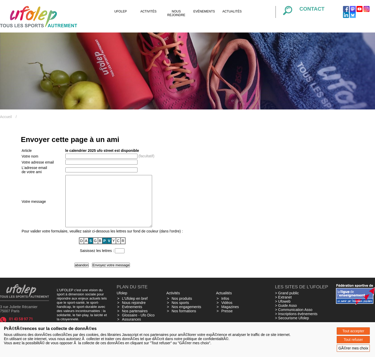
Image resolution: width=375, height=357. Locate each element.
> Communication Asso (293, 320)
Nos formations (184, 321)
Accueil (6, 117)
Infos (225, 309)
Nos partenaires (135, 321)
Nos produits (182, 309)
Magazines (230, 317)
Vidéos (227, 313)
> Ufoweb (283, 311)
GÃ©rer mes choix (353, 348)
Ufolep (120, 11)
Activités (148, 11)
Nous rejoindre (176, 13)
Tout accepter (353, 331)
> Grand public (287, 303)
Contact (311, 9)
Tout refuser (353, 339)
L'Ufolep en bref (134, 309)
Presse (227, 321)
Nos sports (180, 313)
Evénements (204, 11)
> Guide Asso (286, 316)
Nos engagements (186, 317)
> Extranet (283, 307)
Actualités (232, 11)
